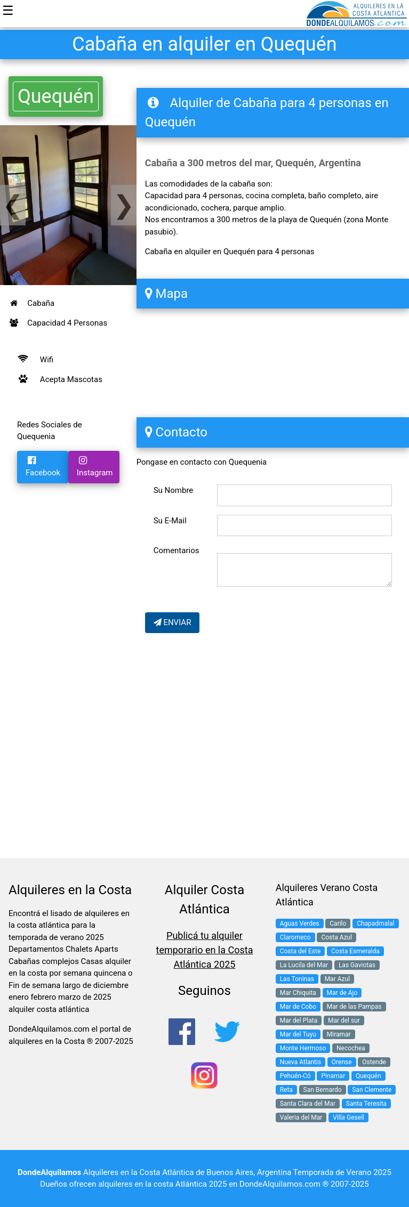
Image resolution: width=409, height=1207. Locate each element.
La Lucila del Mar (304, 965)
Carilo (338, 923)
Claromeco (295, 937)
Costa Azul (336, 937)
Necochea (350, 1048)
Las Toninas (297, 979)
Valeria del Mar (301, 1117)
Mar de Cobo (298, 1006)
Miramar (339, 1034)
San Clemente (371, 1089)
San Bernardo (322, 1089)
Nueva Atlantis (300, 1062)
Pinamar (333, 1076)
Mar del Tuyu (298, 1034)
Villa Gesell (348, 1117)
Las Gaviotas (357, 965)
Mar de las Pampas (354, 1006)
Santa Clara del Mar (307, 1103)
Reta (286, 1089)
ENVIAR (172, 622)
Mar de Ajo (342, 993)
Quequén (56, 96)
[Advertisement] (68, 528)
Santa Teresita (366, 1103)
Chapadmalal (375, 923)
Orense (342, 1062)
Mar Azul (337, 979)
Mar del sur (344, 1020)
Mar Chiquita (298, 993)
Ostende (374, 1062)
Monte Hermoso (303, 1048)
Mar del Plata (299, 1020)
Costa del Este (300, 951)
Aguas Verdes (299, 923)
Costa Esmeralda (355, 951)
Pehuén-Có (295, 1076)
